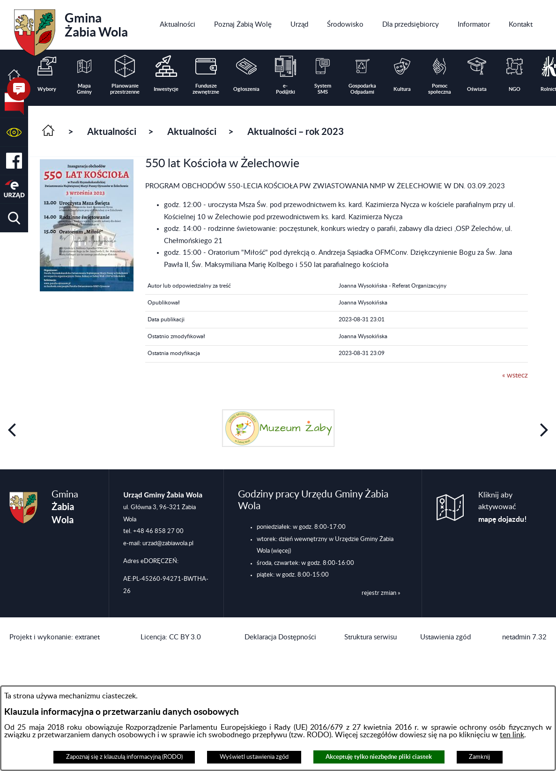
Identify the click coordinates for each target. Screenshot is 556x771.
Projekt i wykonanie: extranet (54, 637)
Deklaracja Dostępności (280, 637)
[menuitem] (177, 25)
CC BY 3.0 (185, 637)
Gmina (71, 29)
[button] (14, 132)
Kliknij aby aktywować (502, 507)
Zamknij (479, 757)
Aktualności (111, 131)
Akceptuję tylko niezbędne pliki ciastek (379, 756)
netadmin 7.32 (524, 637)
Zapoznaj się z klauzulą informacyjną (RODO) (124, 757)
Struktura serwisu (370, 637)
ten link (512, 735)
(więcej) (281, 551)
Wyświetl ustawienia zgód (254, 757)
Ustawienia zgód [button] (445, 637)
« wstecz (515, 375)
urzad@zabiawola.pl (167, 543)
